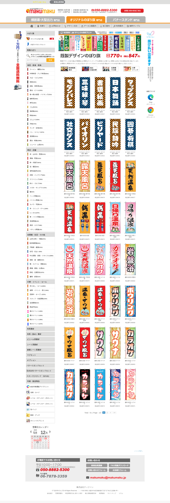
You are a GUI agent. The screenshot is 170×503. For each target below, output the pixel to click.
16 (48, 442)
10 (32, 442)
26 (32, 438)
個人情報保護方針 (90, 493)
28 (37, 438)
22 (45, 444)
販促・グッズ (33, 415)
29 (40, 438)
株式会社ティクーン (85, 487)
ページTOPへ (138, 451)
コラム (121, 493)
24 (32, 446)
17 (32, 444)
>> (114, 413)
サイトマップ (112, 493)
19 (37, 444)
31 (32, 448)
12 (37, 442)
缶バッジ (31, 409)
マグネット (31, 355)
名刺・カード (33, 392)
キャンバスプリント (35, 420)
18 (35, 444)
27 (35, 438)
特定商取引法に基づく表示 (73, 493)
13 (40, 442)
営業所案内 (58, 493)
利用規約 (102, 493)
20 (40, 444)
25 (35, 446)
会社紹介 (50, 493)
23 (48, 444)
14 (43, 442)
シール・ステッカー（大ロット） (39, 398)
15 (45, 442)
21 (43, 444)
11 (35, 442)
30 (43, 438)
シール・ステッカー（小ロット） (39, 403)
